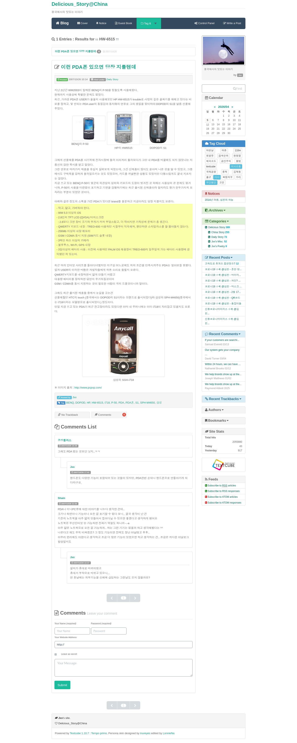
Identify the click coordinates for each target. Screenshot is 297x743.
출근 (208, 177)
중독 (224, 171)
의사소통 (236, 166)
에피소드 (211, 161)
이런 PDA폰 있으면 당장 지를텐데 (76, 51)
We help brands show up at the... (223, 374)
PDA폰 (130, 402)
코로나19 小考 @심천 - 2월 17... (223, 292)
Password (101, 623)
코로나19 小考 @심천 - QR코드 (222, 297)
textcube (211, 166)
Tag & (149, 23)
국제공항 (211, 171)
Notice (101, 23)
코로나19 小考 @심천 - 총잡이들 (223, 303)
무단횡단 (211, 182)
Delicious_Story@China (79, 4)
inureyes (145, 733)
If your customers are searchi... (222, 340)
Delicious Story (219, 227)
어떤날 (210, 150)
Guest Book (123, 23)
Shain (61, 498)
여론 (224, 150)
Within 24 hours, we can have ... (223, 364)
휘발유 (210, 155)
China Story (220, 232)
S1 (137, 402)
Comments (103, 414)
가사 (216, 177)
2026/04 (223, 106)
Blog (62, 23)
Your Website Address (65, 637)
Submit (62, 685)
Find (237, 88)
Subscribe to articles (222, 485)
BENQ (70, 402)
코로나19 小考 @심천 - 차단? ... (223, 280)
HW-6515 (97, 402)
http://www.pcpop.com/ (88, 387)
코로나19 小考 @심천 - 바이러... (223, 274)
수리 (238, 177)
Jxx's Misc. (219, 241)
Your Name (65, 623)
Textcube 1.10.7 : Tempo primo (88, 733)
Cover (82, 23)
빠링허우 (228, 177)
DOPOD (80, 402)
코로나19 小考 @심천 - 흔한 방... (223, 269)
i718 (107, 402)
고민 (221, 182)
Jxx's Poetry (219, 246)
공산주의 (226, 161)
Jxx (74, 397)
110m (238, 150)
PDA (121, 402)
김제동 (237, 171)
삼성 (159, 402)
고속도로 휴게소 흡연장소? (220, 263)
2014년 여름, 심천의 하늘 (219, 199)
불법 (238, 161)
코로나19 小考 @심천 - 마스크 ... (223, 286)
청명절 (237, 155)
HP (88, 402)
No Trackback (68, 414)
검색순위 (224, 155)
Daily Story (112, 79)
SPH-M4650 (147, 402)
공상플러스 (64, 440)
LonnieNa (168, 733)
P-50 (114, 402)
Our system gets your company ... (222, 352)
